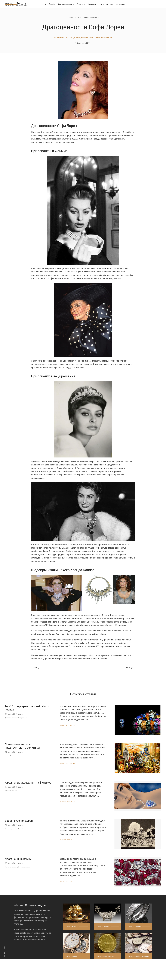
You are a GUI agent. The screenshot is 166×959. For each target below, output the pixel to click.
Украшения (81, 4)
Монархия (92, 4)
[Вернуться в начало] (16, 4)
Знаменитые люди (106, 4)
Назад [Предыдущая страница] (36, 668)
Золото (43, 4)
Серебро (52, 4)
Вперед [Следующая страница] (129, 668)
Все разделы (120, 4)
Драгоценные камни (66, 4)
